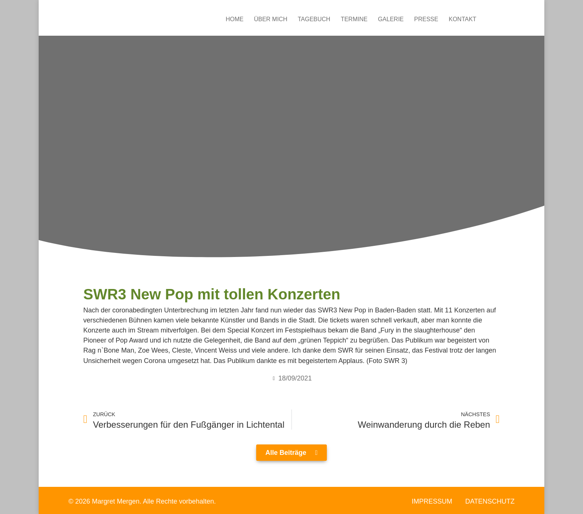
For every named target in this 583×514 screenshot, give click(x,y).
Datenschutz (490, 501)
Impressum (432, 501)
